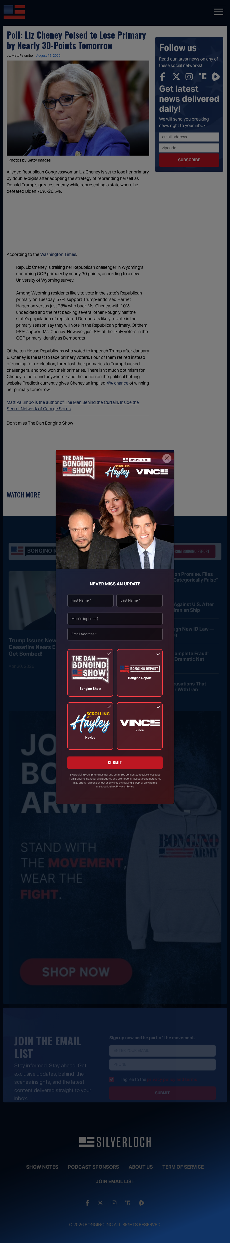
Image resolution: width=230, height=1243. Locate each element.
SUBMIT (115, 763)
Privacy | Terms (125, 786)
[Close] (166, 458)
